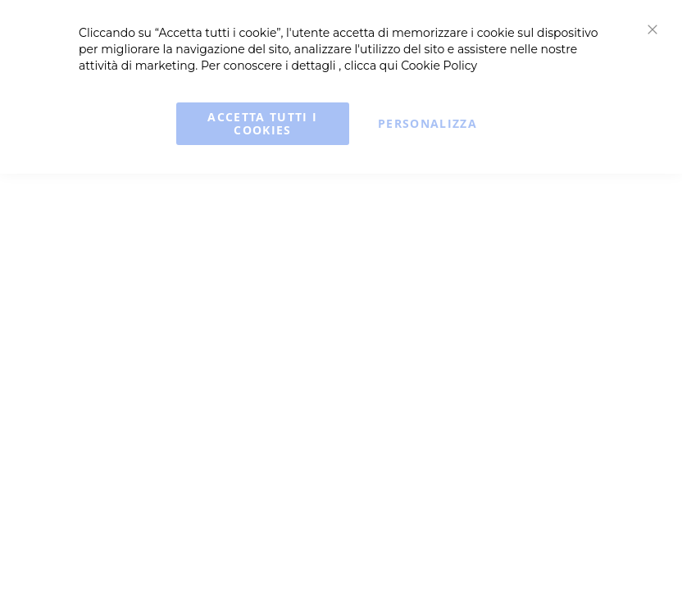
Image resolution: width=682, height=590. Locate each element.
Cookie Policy (439, 65)
